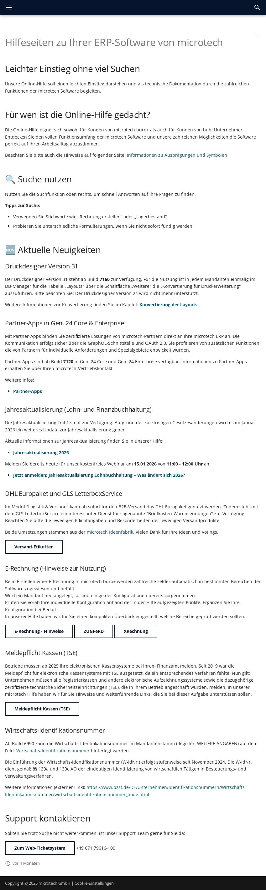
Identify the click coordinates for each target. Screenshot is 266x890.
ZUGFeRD (94, 631)
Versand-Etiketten (34, 547)
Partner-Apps (27, 391)
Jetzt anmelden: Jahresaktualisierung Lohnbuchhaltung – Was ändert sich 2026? (99, 475)
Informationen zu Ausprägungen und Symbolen (177, 155)
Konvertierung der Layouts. (169, 305)
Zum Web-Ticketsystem (39, 848)
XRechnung (136, 631)
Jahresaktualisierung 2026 (41, 452)
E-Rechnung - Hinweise (39, 631)
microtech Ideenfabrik (110, 532)
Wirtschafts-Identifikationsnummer (53, 751)
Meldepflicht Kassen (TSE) (42, 709)
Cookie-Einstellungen (94, 883)
